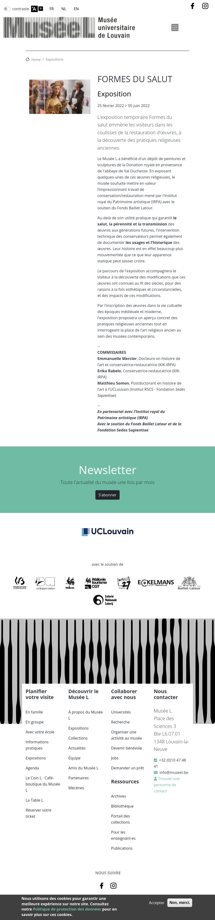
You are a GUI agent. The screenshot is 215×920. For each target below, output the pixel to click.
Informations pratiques (37, 745)
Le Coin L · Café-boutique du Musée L (43, 784)
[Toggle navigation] (175, 27)
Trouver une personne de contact (167, 785)
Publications (122, 848)
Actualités (77, 748)
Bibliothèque (122, 806)
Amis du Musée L (83, 768)
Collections (78, 738)
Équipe (74, 758)
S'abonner (107, 495)
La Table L (34, 800)
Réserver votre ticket (38, 813)
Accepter (156, 902)
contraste (20, 8)
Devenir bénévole (126, 748)
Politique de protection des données (67, 909)
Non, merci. (179, 903)
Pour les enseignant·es (123, 835)
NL (63, 8)
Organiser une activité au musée (126, 735)
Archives (118, 796)
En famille (34, 712)
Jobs (114, 758)
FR (52, 8)
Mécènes (76, 787)
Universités (121, 712)
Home (36, 59)
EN (76, 8)
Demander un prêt (127, 768)
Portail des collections (120, 819)
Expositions (55, 59)
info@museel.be (173, 772)
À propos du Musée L (85, 715)
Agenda (32, 768)
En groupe (35, 722)
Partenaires (78, 778)
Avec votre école (40, 732)
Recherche (120, 722)
